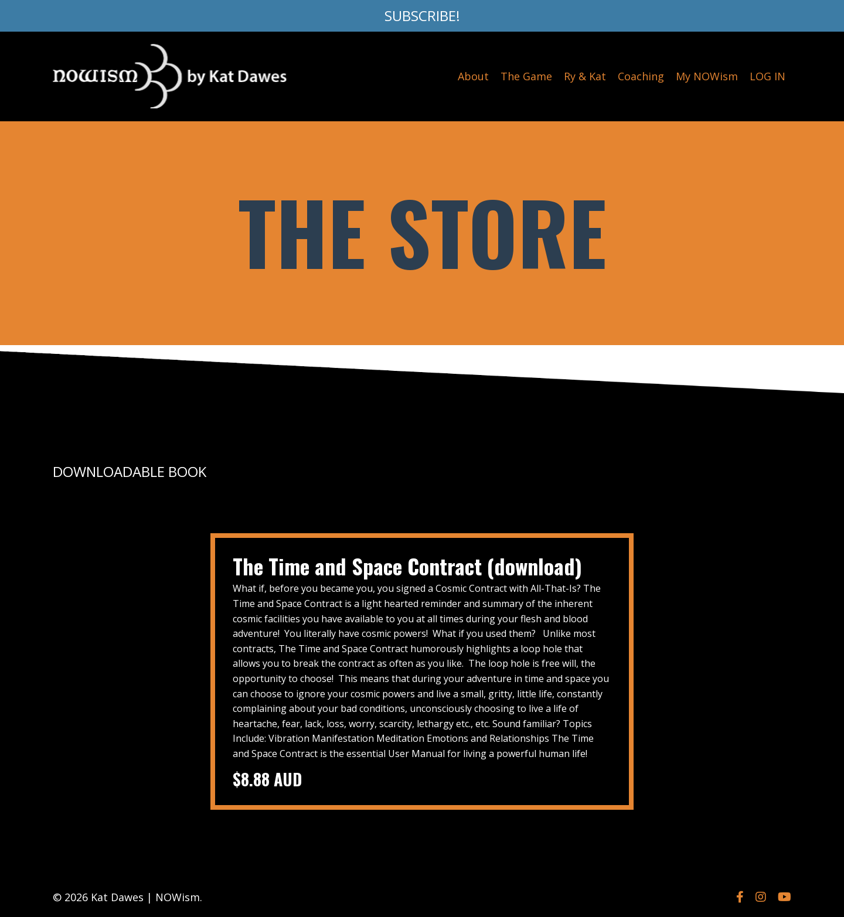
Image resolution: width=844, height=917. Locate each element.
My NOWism (707, 76)
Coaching (641, 76)
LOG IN (767, 76)
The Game (526, 76)
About (473, 76)
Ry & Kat (585, 76)
